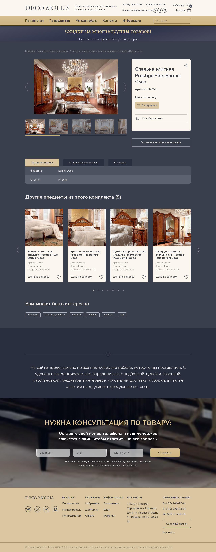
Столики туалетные (55, 314)
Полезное (92, 497)
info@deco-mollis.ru (174, 514)
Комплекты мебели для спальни (52, 51)
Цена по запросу (145, 97)
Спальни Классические (83, 51)
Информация (132, 21)
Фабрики (109, 515)
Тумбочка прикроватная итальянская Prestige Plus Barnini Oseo (129, 255)
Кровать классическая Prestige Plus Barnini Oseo (85, 255)
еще (122, 314)
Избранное (92, 503)
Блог (107, 509)
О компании (111, 503)
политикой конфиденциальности (118, 465)
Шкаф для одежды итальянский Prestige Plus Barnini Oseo (169, 255)
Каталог (68, 497)
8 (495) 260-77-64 (132, 4)
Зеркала (108, 314)
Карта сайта (169, 532)
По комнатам (34, 21)
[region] (76, 126)
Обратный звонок (176, 524)
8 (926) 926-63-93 (155, 4)
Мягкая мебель (86, 21)
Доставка (91, 509)
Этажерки (33, 314)
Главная (29, 51)
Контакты (110, 21)
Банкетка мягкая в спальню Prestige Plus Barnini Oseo (43, 255)
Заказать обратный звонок (137, 10)
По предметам (59, 21)
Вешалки (77, 314)
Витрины (92, 314)
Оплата (89, 515)
